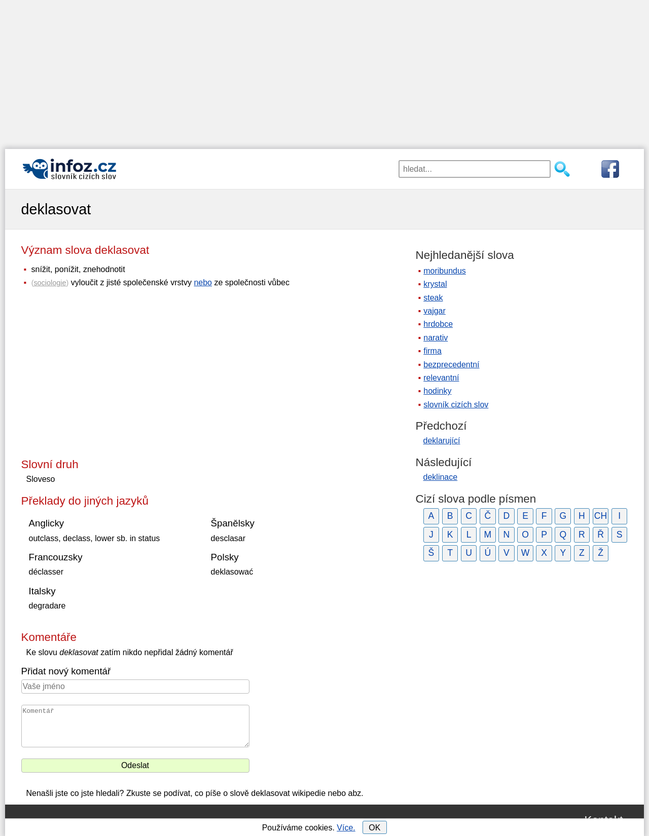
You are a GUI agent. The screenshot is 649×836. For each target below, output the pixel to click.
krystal (435, 284)
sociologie (49, 283)
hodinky (437, 391)
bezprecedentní (451, 364)
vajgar (434, 311)
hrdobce (438, 324)
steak (433, 297)
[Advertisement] (324, 71)
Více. (346, 827)
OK (374, 827)
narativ (435, 337)
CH (600, 516)
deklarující (441, 440)
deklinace (440, 477)
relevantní (441, 377)
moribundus (444, 271)
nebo (203, 282)
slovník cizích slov (455, 404)
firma (432, 351)
